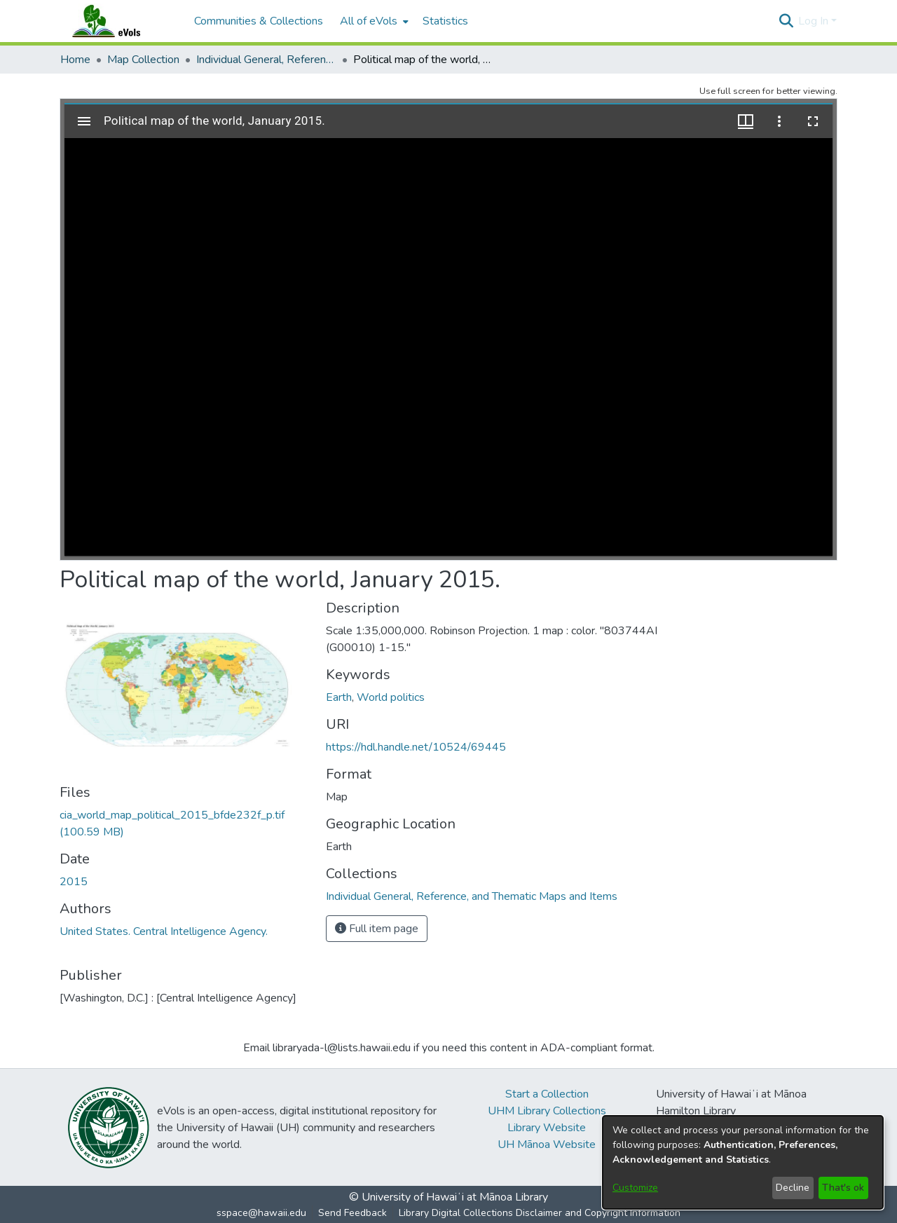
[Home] (120, 21)
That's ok (843, 1187)
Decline (792, 1187)
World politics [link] (391, 697)
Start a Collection (547, 1094)
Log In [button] (814, 21)
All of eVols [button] (368, 21)
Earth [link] (339, 697)
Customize (635, 1187)
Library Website (546, 1127)
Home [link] (75, 59)
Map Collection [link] (143, 59)
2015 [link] (74, 881)
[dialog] (743, 1162)
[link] (471, 896)
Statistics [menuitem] (445, 21)
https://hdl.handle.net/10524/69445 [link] (416, 747)
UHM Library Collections (547, 1111)
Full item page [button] (376, 928)
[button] (786, 21)
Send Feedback (352, 1212)
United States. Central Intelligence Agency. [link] (164, 931)
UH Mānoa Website (547, 1144)
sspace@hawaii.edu (261, 1212)
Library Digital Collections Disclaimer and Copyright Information (539, 1212)
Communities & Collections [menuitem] (258, 21)
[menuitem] (373, 21)
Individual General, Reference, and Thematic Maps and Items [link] (266, 59)
